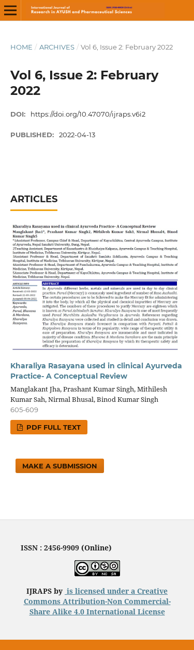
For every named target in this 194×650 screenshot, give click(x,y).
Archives (56, 47)
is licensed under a (101, 591)
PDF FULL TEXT (52, 427)
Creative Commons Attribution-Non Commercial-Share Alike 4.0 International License (97, 601)
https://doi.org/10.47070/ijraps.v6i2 (88, 114)
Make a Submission (59, 466)
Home (21, 47)
